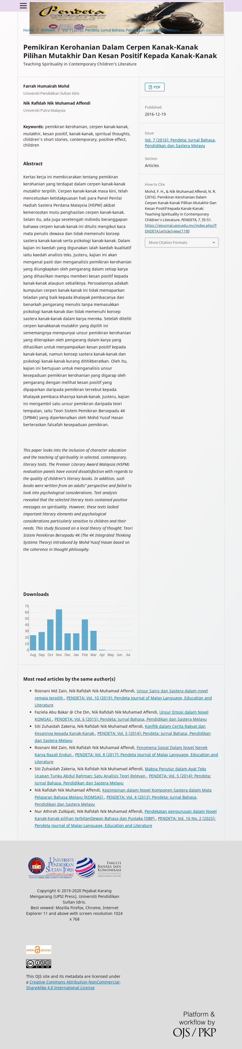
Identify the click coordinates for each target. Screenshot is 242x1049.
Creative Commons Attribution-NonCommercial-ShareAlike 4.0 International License (73, 984)
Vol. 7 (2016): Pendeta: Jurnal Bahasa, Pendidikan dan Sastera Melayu (120, 30)
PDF (156, 87)
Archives (48, 30)
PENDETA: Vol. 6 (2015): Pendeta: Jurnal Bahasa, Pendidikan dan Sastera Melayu (131, 719)
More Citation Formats (168, 242)
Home (28, 30)
